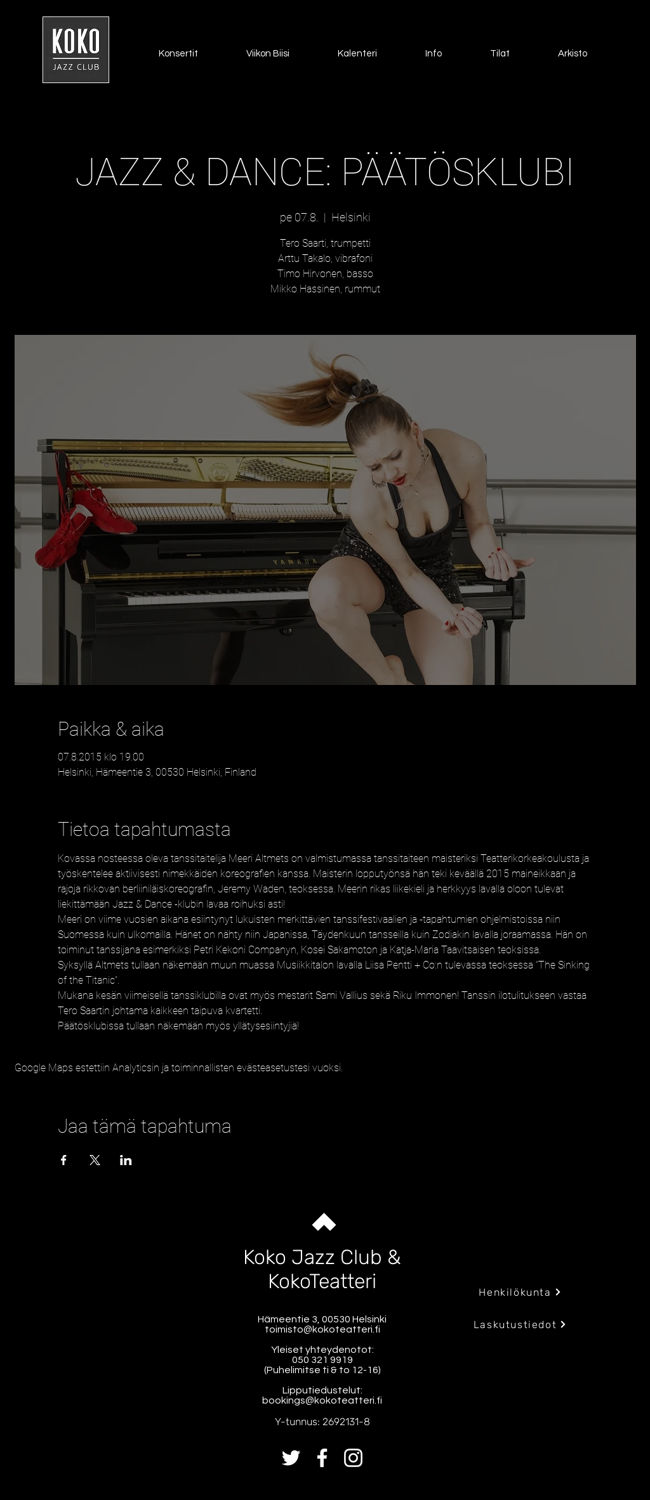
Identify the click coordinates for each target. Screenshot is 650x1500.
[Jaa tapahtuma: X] (95, 1160)
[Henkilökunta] (520, 1292)
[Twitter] (291, 1457)
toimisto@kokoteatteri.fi (322, 1329)
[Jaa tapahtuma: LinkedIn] (126, 1160)
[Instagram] (353, 1457)
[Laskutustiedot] (520, 1324)
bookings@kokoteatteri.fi (322, 1400)
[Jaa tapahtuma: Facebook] (64, 1160)
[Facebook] (322, 1457)
